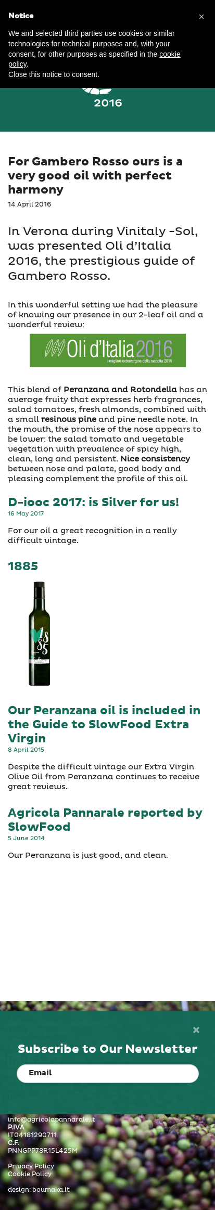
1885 (23, 567)
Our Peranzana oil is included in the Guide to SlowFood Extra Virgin (104, 725)
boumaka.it (51, 1190)
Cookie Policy (30, 1175)
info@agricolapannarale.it (51, 1120)
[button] (201, 16)
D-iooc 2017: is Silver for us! (93, 503)
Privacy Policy (31, 1167)
